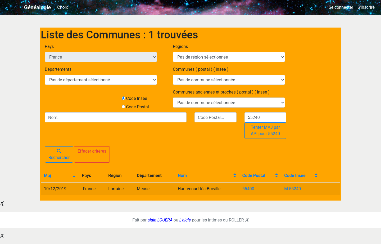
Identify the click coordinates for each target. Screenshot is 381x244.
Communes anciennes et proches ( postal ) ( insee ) (221, 92)
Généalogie (37, 7)
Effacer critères (92, 151)
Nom (182, 175)
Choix (63, 7)
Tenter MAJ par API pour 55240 (265, 130)
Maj (47, 175)
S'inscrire (366, 7)
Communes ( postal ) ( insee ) (200, 69)
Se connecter (341, 7)
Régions (180, 46)
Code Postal (137, 106)
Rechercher (59, 154)
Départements (58, 69)
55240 (295, 188)
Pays (49, 46)
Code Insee (136, 98)
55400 (248, 188)
